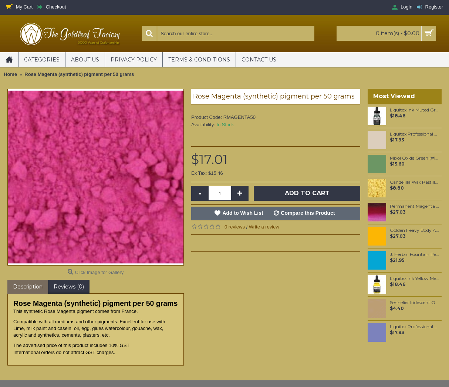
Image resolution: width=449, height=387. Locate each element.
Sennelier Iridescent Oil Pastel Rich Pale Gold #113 (414, 302)
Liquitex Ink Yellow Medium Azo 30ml (414, 278)
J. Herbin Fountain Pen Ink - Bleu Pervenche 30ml (414, 254)
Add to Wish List (242, 213)
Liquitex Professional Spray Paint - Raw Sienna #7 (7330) (414, 134)
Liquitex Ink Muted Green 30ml (414, 110)
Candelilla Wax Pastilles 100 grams (414, 182)
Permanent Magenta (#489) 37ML (414, 206)
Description (28, 286)
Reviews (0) (69, 286)
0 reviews (234, 227)
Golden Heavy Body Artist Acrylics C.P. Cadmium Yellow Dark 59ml (414, 230)
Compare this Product (308, 213)
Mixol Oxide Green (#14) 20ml (414, 158)
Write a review (264, 227)
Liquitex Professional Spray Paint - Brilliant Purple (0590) (414, 326)
